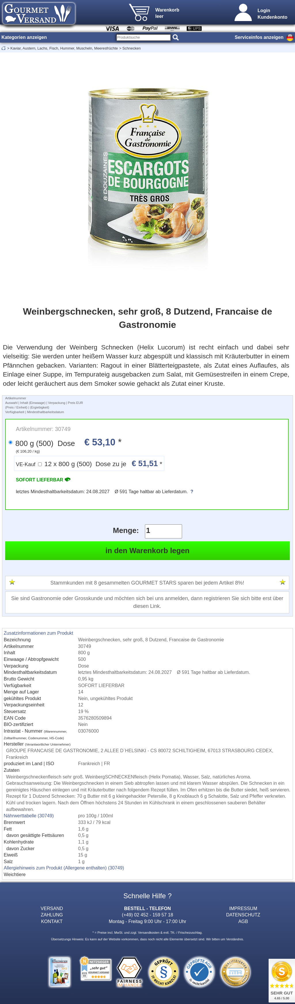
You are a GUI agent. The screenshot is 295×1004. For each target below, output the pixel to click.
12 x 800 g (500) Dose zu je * (89, 463)
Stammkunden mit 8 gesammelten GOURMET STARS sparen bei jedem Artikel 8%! (147, 583)
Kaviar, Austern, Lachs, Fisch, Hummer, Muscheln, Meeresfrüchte (64, 48)
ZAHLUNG (52, 914)
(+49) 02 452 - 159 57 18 (147, 914)
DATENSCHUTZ (243, 914)
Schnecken (131, 48)
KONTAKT (52, 921)
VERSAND (52, 908)
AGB (243, 921)
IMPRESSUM (243, 908)
